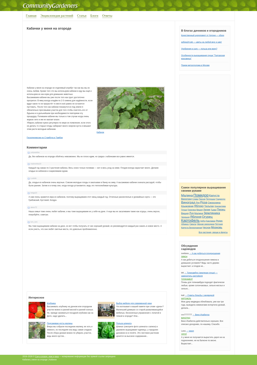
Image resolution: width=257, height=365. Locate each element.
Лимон (184, 257)
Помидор (201, 195)
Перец (221, 209)
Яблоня (195, 216)
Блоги (94, 15)
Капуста (214, 195)
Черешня (185, 217)
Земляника (212, 213)
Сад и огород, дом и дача (47, 356)
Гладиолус (220, 199)
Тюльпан (209, 206)
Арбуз (203, 221)
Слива (195, 199)
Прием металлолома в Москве (195, 65)
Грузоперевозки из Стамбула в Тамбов (45, 137)
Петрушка (210, 199)
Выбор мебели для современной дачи (134, 303)
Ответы (107, 15)
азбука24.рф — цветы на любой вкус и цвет (201, 42)
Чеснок (207, 227)
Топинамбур (187, 279)
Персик (202, 199)
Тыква (213, 210)
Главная (31, 15)
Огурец (207, 216)
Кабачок (100, 132)
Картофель (190, 220)
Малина (187, 195)
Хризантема (220, 206)
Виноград (186, 199)
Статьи (82, 15)
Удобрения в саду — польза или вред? (199, 49)
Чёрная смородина (205, 224)
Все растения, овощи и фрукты (213, 232)
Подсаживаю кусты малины (59, 323)
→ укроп (190, 331)
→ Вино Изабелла (201, 315)
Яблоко (199, 206)
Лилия (206, 209)
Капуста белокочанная (191, 228)
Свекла (192, 224)
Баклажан (210, 221)
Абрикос (185, 224)
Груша (184, 210)
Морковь (216, 227)
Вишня (199, 210)
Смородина (214, 202)
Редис (219, 221)
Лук (198, 202)
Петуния (219, 224)
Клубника (51, 303)
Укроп (184, 334)
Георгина (192, 210)
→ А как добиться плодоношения (204, 253)
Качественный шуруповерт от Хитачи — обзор (202, 35)
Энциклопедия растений (56, 15)
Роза (203, 202)
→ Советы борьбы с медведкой (199, 295)
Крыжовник (187, 206)
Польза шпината (124, 323)
